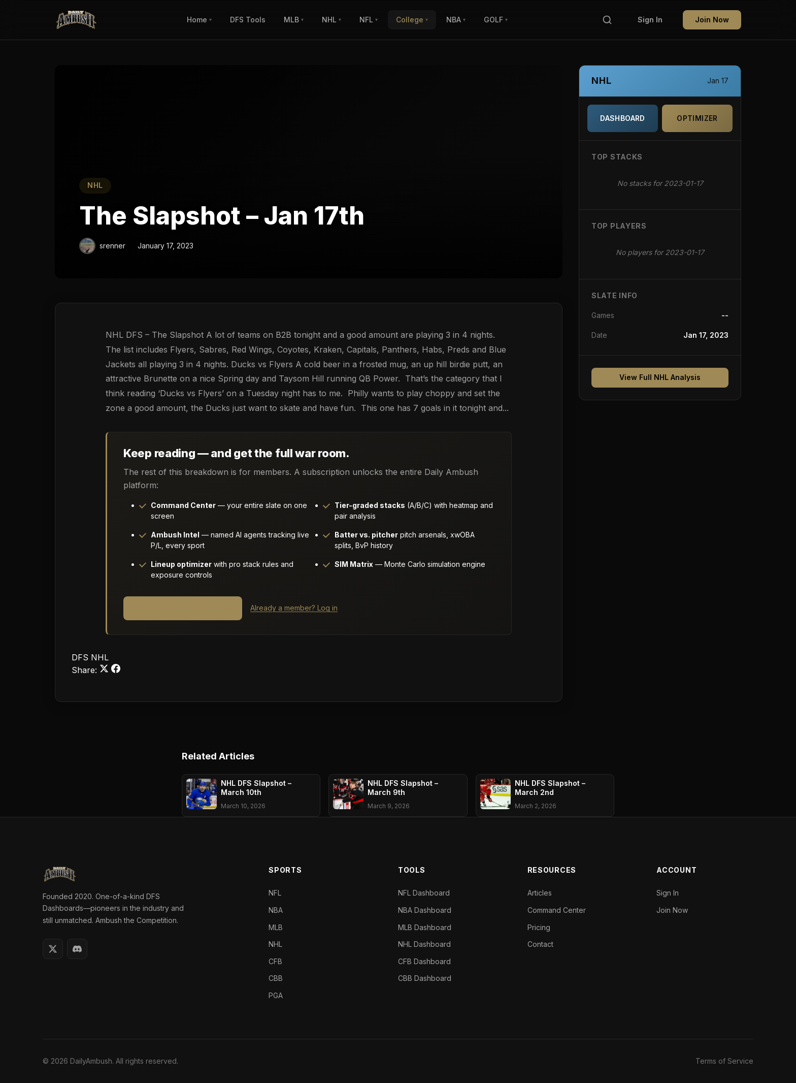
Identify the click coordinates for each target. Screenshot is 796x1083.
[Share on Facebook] (115, 670)
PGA (276, 995)
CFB (275, 961)
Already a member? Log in (294, 607)
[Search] (607, 20)
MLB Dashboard (424, 927)
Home (199, 19)
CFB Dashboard (424, 961)
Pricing (538, 927)
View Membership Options (183, 607)
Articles (539, 892)
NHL (331, 19)
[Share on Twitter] (105, 670)
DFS (81, 657)
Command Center (556, 910)
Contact (540, 944)
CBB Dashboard (424, 978)
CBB (276, 978)
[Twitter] (53, 949)
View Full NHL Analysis (660, 377)
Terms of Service (724, 1061)
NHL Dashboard (424, 944)
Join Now (712, 19)
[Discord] (77, 949)
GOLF (496, 19)
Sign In (650, 19)
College (412, 19)
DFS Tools (248, 19)
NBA (456, 19)
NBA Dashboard (424, 910)
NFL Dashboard (424, 892)
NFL (368, 19)
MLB (294, 19)
